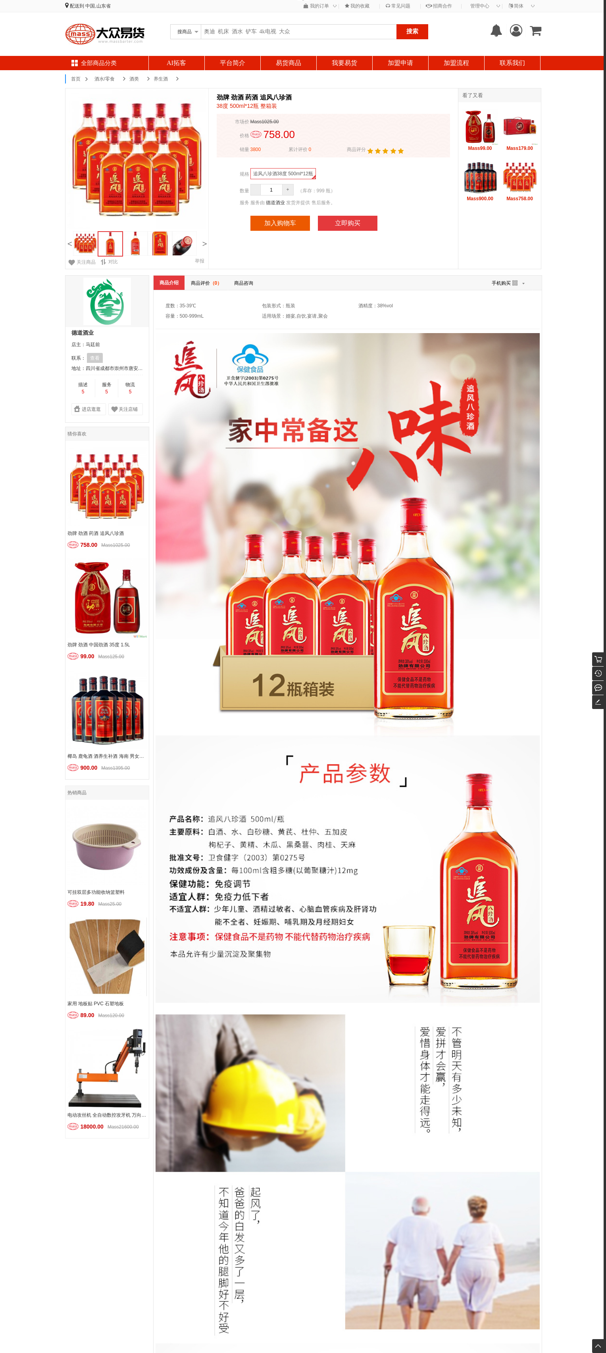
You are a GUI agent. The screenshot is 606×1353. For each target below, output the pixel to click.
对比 (109, 262)
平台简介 (232, 62)
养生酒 (161, 79)
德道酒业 (275, 202)
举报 (199, 261)
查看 (95, 358)
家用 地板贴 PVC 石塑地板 (95, 1003)
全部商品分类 (99, 63)
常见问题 (398, 6)
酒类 (134, 79)
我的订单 (316, 6)
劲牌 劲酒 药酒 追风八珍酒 (95, 533)
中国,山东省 (97, 6)
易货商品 (288, 62)
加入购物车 (280, 223)
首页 (76, 79)
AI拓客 (176, 62)
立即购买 (347, 223)
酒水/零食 (104, 79)
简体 (516, 6)
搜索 (412, 31)
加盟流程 (456, 62)
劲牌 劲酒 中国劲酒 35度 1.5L (98, 645)
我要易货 (344, 62)
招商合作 (439, 6)
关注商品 (86, 262)
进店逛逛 (91, 409)
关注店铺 (128, 409)
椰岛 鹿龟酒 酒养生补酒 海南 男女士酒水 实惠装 (108, 756)
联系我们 (512, 62)
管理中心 (479, 6)
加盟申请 (400, 62)
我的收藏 (357, 6)
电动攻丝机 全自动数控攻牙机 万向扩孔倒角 (108, 1115)
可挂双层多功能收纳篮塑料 (96, 892)
